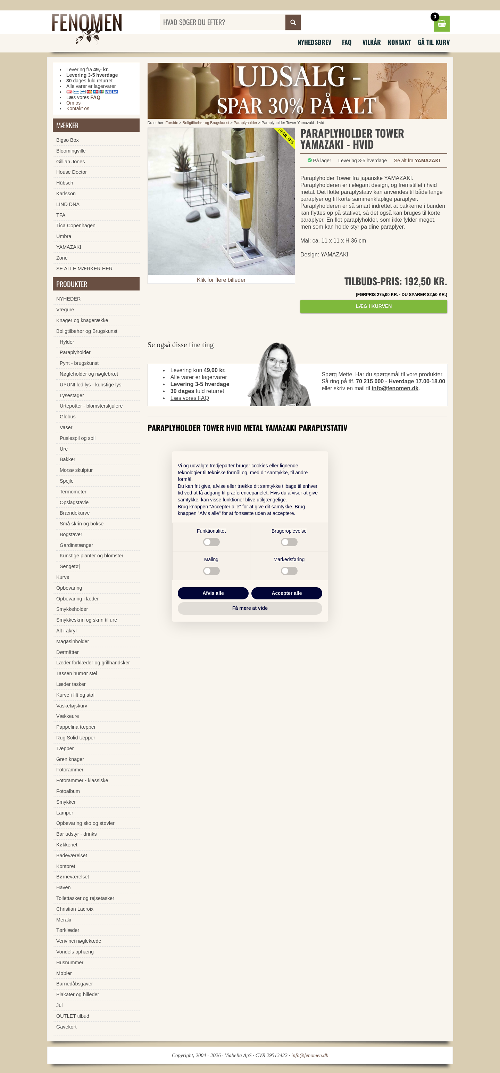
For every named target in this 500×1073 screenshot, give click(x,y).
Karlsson (66, 193)
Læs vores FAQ (189, 398)
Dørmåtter (67, 652)
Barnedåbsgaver (74, 983)
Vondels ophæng (75, 952)
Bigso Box (67, 140)
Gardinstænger (76, 545)
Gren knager (70, 759)
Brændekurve (75, 513)
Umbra (63, 236)
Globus (68, 416)
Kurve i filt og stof (75, 695)
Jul (59, 1005)
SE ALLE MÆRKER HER (84, 268)
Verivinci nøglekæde (78, 941)
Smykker (66, 802)
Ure (64, 449)
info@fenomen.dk (395, 388)
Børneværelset (72, 876)
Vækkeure (67, 716)
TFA (60, 215)
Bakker (67, 459)
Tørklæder (67, 930)
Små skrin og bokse (81, 523)
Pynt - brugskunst (79, 363)
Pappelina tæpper (76, 727)
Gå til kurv (434, 42)
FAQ (347, 42)
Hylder (67, 342)
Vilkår (371, 42)
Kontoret (65, 866)
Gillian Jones (70, 161)
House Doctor (71, 172)
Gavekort (66, 1027)
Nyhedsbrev (314, 42)
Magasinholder (72, 641)
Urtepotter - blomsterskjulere (91, 406)
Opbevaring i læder (77, 598)
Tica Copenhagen (75, 225)
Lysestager (72, 395)
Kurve (62, 577)
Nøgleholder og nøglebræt (89, 374)
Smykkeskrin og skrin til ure (86, 620)
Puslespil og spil (77, 438)
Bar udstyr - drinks (76, 834)
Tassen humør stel (76, 673)
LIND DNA (68, 204)
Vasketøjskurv (71, 705)
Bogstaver (71, 534)
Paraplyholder (245, 123)
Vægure (65, 309)
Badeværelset (71, 855)
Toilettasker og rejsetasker (85, 898)
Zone (62, 258)
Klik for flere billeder (221, 280)
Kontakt (399, 42)
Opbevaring (69, 588)
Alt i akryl (66, 630)
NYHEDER (68, 299)
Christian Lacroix (74, 909)
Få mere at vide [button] (250, 608)
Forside (172, 123)
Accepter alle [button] (287, 593)
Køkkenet (66, 844)
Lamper (64, 813)
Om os (73, 103)
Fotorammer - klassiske (82, 780)
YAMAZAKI (68, 247)
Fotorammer (69, 769)
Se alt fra (417, 160)
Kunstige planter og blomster (91, 555)
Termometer (73, 491)
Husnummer (69, 962)
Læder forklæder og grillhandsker (93, 662)
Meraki (63, 920)
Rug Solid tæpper (75, 737)
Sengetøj (70, 566)
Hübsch (64, 183)
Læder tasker (71, 684)
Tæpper (65, 748)
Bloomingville (71, 151)
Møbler (64, 973)
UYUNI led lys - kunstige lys (91, 384)
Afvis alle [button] (213, 593)
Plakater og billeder (77, 994)
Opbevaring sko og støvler (85, 823)
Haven (63, 887)
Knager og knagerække (82, 320)
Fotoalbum (68, 791)
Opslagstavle (74, 502)
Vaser (66, 427)
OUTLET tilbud (72, 1016)
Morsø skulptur (76, 470)
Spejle (67, 481)
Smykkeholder (72, 609)
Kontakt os (77, 108)
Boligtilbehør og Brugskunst (206, 123)
